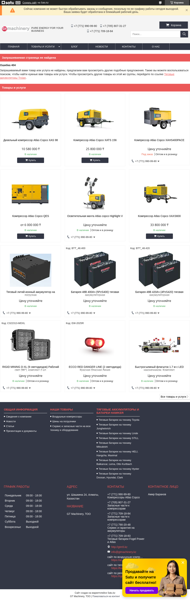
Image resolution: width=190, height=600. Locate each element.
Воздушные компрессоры (67, 416)
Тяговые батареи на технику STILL (119, 438)
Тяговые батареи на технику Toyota (119, 419)
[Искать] (184, 34)
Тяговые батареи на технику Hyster (119, 468)
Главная (13, 46)
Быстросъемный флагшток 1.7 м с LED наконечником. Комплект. (159, 368)
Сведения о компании (18, 416)
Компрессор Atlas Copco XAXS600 (159, 216)
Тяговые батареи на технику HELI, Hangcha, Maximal (117, 453)
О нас (156, 46)
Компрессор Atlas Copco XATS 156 (95, 140)
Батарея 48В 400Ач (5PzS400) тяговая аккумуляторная (95, 293)
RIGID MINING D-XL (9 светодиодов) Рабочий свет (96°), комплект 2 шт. (30, 368)
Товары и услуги (43, 46)
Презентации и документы (21, 431)
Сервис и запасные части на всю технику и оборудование (70, 428)
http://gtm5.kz (119, 546)
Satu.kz (111, 593)
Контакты (128, 46)
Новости (101, 46)
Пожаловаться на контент (106, 596)
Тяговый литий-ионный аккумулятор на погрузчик (30, 293)
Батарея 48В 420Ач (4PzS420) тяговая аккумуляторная (159, 293)
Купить (32, 160)
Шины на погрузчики (64, 421)
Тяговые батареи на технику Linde (118, 433)
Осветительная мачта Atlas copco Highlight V (95, 216)
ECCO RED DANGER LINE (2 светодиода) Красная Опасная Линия (95, 368)
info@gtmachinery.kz (123, 551)
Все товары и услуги (173, 396)
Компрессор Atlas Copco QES (30, 216)
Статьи (10, 426)
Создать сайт (29, 2)
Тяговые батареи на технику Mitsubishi (114, 444)
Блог (74, 46)
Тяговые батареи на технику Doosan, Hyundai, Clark (114, 475)
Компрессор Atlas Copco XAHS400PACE (159, 140)
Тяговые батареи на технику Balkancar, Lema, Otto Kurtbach (114, 462)
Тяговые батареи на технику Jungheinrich (114, 426)
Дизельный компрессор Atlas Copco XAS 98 (30, 140)
